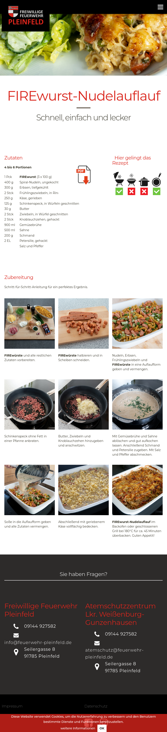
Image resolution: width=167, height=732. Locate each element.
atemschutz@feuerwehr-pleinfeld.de (114, 653)
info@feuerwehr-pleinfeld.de (38, 642)
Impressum (12, 706)
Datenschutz (95, 706)
